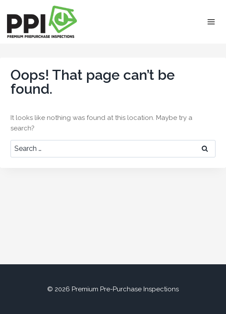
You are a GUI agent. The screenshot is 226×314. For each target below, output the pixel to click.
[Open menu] (211, 21)
